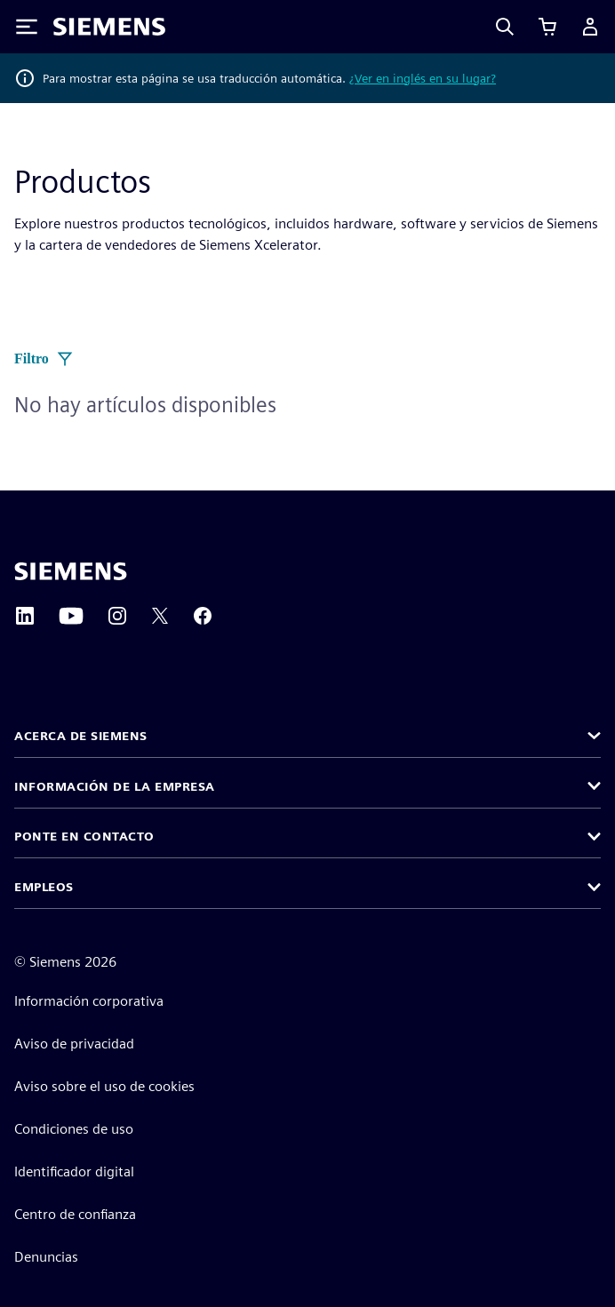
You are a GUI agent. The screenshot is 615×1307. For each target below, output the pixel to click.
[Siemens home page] (70, 571)
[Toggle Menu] (26, 26)
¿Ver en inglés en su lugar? (422, 78)
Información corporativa (89, 1000)
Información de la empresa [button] (114, 786)
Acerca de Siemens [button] (81, 736)
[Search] (505, 26)
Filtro (44, 359)
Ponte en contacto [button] (84, 836)
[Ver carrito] (547, 26)
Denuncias (46, 1256)
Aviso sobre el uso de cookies (104, 1086)
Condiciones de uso (73, 1128)
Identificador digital (74, 1171)
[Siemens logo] (109, 27)
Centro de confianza (75, 1214)
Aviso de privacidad (74, 1043)
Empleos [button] (44, 887)
